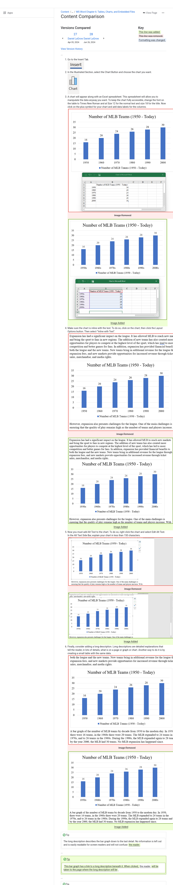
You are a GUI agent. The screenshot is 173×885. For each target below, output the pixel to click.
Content (65, 11)
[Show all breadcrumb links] (72, 11)
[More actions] (163, 12)
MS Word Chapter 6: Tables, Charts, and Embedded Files (105, 11)
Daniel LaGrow (75, 38)
